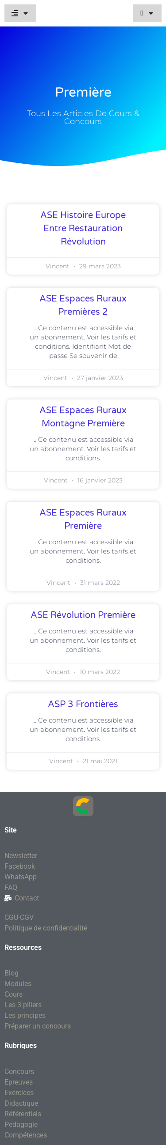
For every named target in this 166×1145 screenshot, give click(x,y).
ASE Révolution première (83, 615)
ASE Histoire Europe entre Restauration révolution (83, 228)
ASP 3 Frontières (83, 704)
